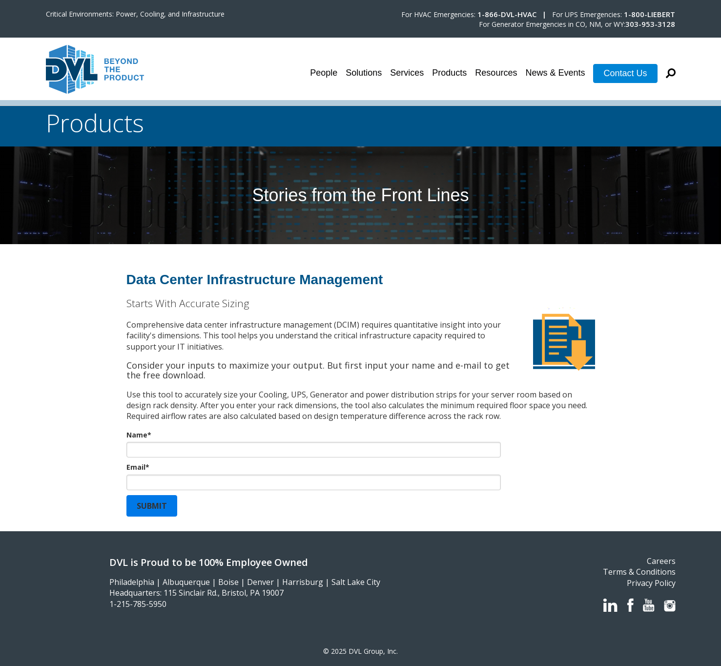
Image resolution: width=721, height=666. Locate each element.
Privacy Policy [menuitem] (651, 583)
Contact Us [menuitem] (625, 73)
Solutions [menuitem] (364, 73)
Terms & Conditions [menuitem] (639, 571)
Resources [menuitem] (496, 73)
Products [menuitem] (449, 73)
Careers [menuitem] (661, 561)
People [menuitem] (323, 73)
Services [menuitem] (407, 73)
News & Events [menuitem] (555, 73)
